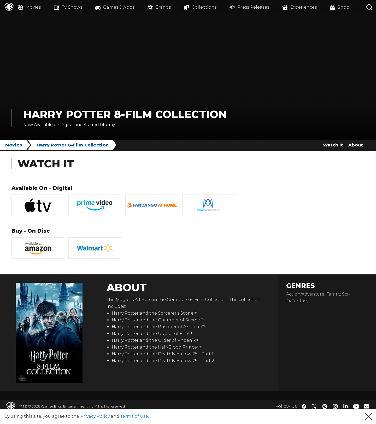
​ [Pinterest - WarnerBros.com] (325, 406)
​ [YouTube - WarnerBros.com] (356, 406)
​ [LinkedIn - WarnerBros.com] (346, 406)
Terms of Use (134, 416)
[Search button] (369, 7)
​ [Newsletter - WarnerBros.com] (366, 406)
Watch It (333, 145)
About (355, 145)
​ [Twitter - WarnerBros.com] (314, 406)
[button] (368, 416)
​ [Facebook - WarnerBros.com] (304, 406)
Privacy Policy (95, 416)
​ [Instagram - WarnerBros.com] (335, 406)
